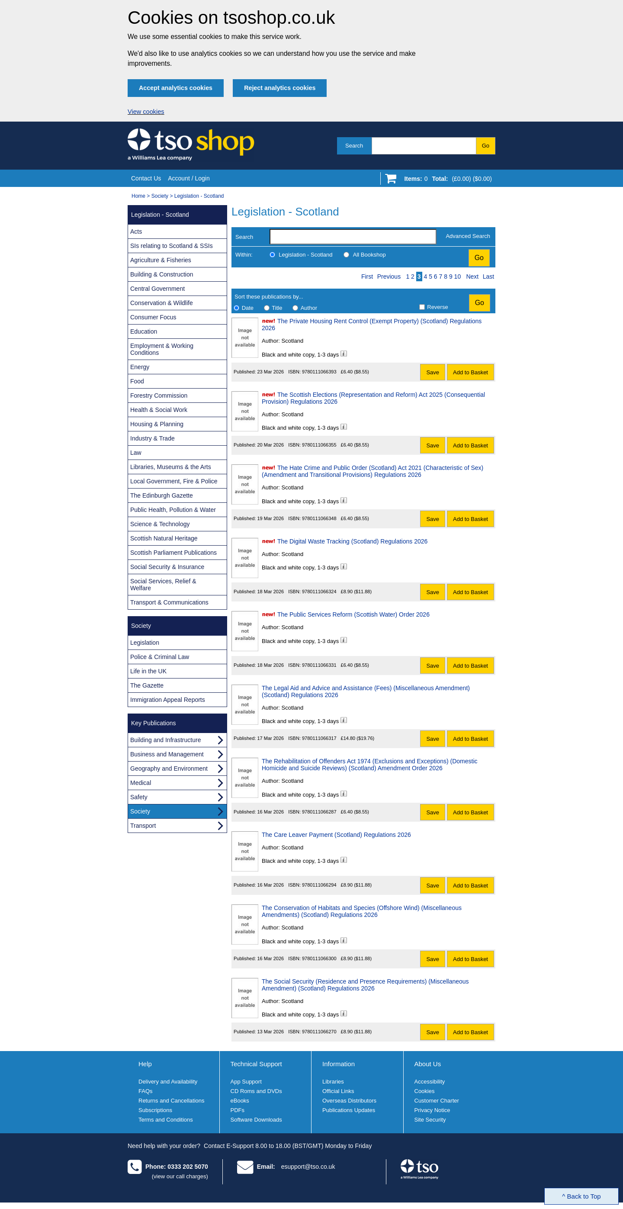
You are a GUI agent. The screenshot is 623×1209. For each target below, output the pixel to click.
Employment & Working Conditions (161, 349)
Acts (136, 231)
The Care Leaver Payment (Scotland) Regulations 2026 (336, 834)
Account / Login (189, 178)
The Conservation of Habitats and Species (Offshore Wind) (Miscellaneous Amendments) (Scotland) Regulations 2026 (362, 911)
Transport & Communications (169, 602)
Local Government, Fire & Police (174, 481)
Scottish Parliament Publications (173, 552)
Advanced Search (468, 236)
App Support (246, 1081)
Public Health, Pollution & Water (173, 509)
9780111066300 (319, 958)
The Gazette (147, 685)
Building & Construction (161, 274)
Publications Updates (348, 1110)
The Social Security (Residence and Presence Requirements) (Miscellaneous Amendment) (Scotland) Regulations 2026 (365, 985)
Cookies (424, 1091)
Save (432, 372)
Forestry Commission (158, 395)
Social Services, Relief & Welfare (163, 585)
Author (309, 308)
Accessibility (429, 1081)
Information (338, 1064)
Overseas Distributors (349, 1100)
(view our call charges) (180, 1176)
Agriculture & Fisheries (160, 260)
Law (135, 452)
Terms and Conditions (165, 1119)
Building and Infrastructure (165, 739)
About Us (427, 1064)
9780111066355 (319, 444)
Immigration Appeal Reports (167, 699)
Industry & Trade (152, 438)
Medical (140, 782)
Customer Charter (436, 1100)
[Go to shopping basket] (445, 180)
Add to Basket (470, 372)
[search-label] (353, 236)
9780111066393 (319, 371)
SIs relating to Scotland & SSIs (171, 245)
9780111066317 (319, 738)
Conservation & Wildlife (161, 302)
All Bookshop (369, 254)
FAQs (145, 1091)
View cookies (146, 111)
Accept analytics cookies (175, 87)
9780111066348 (319, 518)
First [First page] (367, 276)
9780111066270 (319, 1031)
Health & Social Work (158, 409)
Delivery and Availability (167, 1081)
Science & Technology (160, 524)
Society (159, 196)
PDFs (238, 1110)
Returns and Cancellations (171, 1100)
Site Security (430, 1119)
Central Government (157, 288)
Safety (139, 797)
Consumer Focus (153, 317)
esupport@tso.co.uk (308, 1166)
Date (248, 308)
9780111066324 (319, 591)
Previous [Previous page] (389, 276)
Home (138, 196)
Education (143, 331)
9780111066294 (319, 884)
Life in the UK (148, 671)
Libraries (333, 1081)
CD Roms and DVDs (256, 1091)
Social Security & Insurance (167, 566)
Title (277, 308)
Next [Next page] (472, 276)
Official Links (338, 1091)
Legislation (144, 642)
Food (137, 381)
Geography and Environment (169, 768)
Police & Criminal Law (159, 656)
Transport (143, 825)
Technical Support (256, 1064)
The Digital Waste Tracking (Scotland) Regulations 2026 (352, 541)
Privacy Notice (432, 1110)
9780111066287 (319, 811)
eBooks (240, 1100)
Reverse (437, 307)
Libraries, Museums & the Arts (170, 466)
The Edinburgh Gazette (161, 495)
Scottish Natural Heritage (164, 538)
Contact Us (146, 178)
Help (145, 1064)
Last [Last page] (488, 276)
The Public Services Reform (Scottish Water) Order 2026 (353, 614)
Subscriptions (155, 1110)
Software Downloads (256, 1119)
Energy (139, 366)
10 (457, 276)
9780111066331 (319, 665)
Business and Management (167, 754)
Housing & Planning (156, 424)
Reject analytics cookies (279, 87)
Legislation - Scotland (199, 196)
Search (354, 145)
